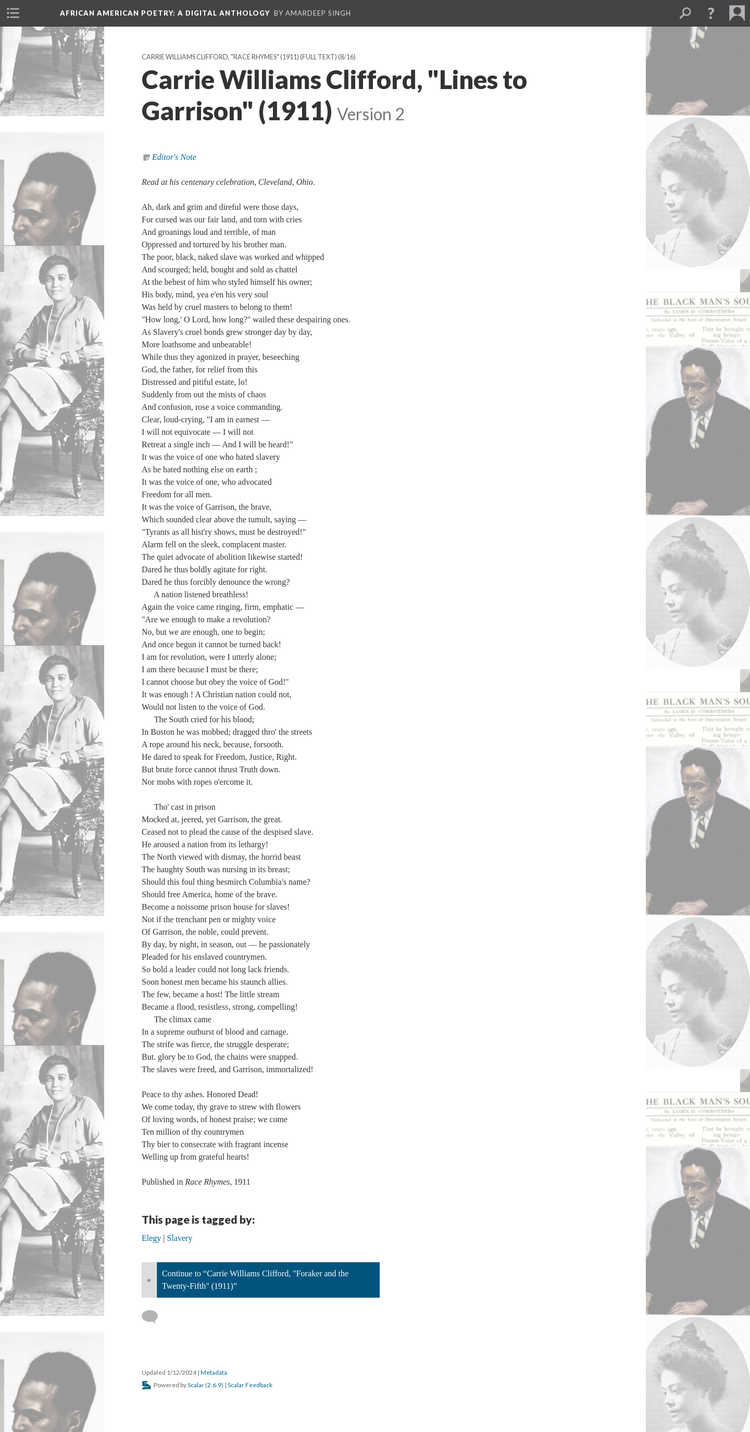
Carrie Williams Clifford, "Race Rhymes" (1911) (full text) (239, 57)
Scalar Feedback (250, 1385)
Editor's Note (174, 157)
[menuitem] (13, 13)
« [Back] (149, 1279)
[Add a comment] (154, 1317)
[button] (711, 13)
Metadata (214, 1372)
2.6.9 (214, 1385)
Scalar (196, 1385)
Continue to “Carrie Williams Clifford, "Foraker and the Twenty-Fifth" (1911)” (255, 1279)
